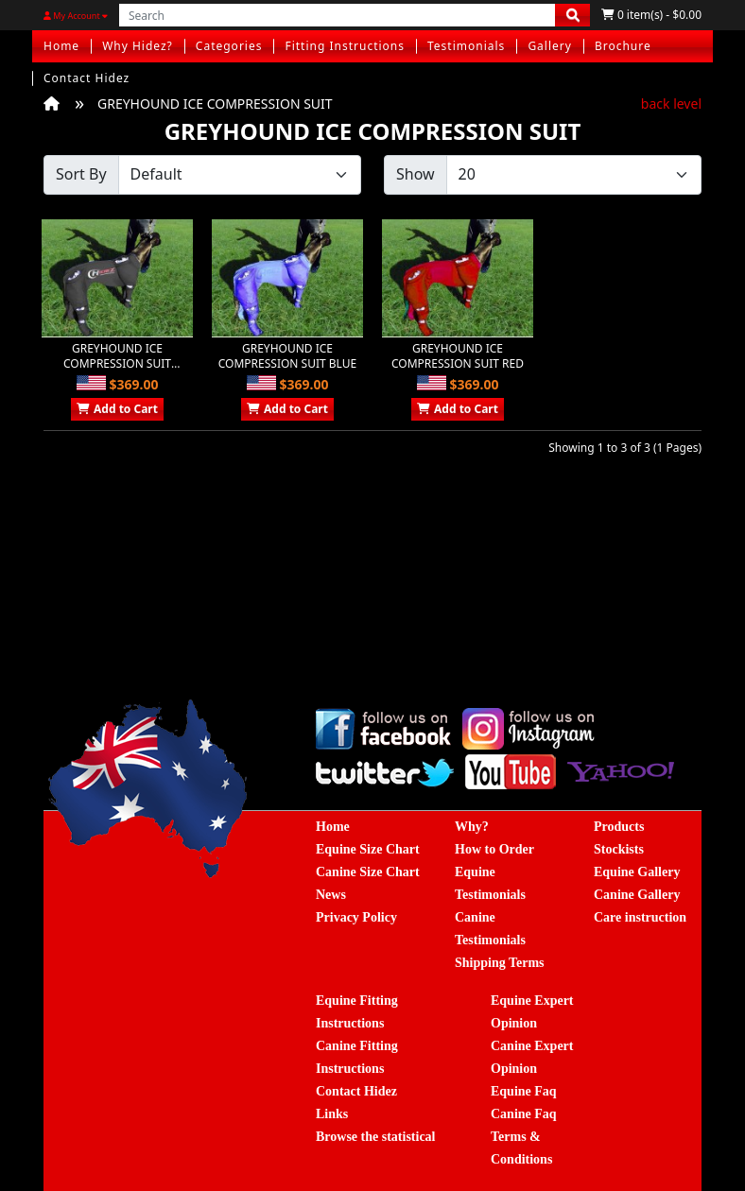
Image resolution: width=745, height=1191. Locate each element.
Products (619, 827)
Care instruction (640, 917)
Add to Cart (117, 409)
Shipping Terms (500, 963)
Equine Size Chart (368, 849)
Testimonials (466, 46)
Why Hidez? (137, 46)
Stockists (619, 849)
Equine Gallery (637, 872)
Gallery (550, 46)
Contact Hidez (86, 78)
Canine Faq (524, 1114)
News (331, 895)
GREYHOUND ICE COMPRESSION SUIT (215, 103)
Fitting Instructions (345, 46)
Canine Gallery (637, 895)
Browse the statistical (376, 1137)
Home (61, 46)
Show (415, 174)
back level (671, 103)
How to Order (494, 849)
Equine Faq (524, 1091)
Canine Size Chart (368, 872)
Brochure (623, 46)
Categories (229, 46)
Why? (472, 827)
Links (332, 1114)
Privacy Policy (356, 917)
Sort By (81, 174)
